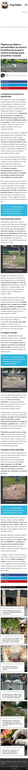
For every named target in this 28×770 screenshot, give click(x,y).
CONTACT (3, 763)
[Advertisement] (14, 27)
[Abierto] (26, 5)
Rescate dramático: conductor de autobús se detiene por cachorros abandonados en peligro (13, 510)
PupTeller (16, 5)
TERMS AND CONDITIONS (6, 761)
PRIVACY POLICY (17, 761)
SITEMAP (24, 761)
